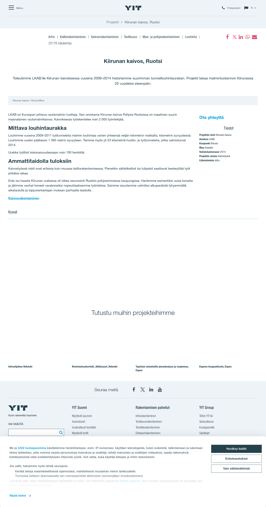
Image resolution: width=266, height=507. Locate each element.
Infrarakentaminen (146, 416)
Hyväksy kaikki (236, 448)
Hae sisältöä (15, 424)
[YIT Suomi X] (142, 389)
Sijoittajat (204, 433)
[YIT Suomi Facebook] (134, 389)
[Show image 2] (195, 261)
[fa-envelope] (254, 37)
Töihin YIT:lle (206, 416)
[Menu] (15, 7)
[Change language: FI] (251, 8)
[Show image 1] (70, 261)
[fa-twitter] (234, 37)
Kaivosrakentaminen (23, 198)
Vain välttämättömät (236, 468)
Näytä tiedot (18, 495)
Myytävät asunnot (82, 416)
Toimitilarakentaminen (148, 427)
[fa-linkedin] (241, 37)
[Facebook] (227, 37)
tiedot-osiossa (130, 481)
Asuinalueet (78, 421)
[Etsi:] (60, 432)
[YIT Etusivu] (133, 8)
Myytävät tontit (80, 433)
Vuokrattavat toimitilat (84, 427)
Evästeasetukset (236, 458)
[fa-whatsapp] (247, 37)
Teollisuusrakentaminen (149, 421)
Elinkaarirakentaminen (148, 433)
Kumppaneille (207, 427)
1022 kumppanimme (32, 448)
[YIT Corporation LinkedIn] (151, 389)
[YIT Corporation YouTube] (160, 389)
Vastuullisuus (206, 421)
